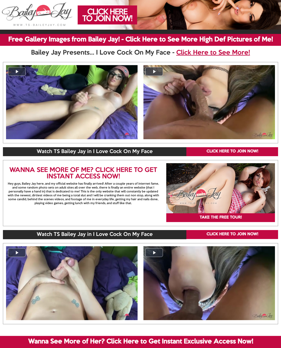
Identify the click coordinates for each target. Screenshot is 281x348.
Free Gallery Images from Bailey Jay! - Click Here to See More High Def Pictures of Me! (140, 40)
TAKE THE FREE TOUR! (221, 217)
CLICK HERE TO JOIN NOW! (232, 151)
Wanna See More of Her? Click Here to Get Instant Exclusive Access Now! (140, 342)
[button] (17, 71)
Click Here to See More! (213, 53)
